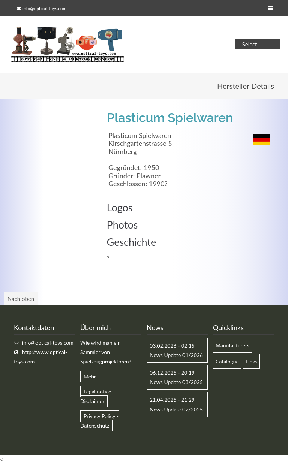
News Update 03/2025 (176, 382)
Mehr (90, 376)
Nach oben (21, 298)
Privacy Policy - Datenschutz (99, 421)
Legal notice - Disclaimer (97, 396)
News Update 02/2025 (176, 409)
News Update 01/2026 (176, 355)
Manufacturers (232, 345)
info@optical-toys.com (44, 8)
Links (252, 361)
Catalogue (227, 361)
